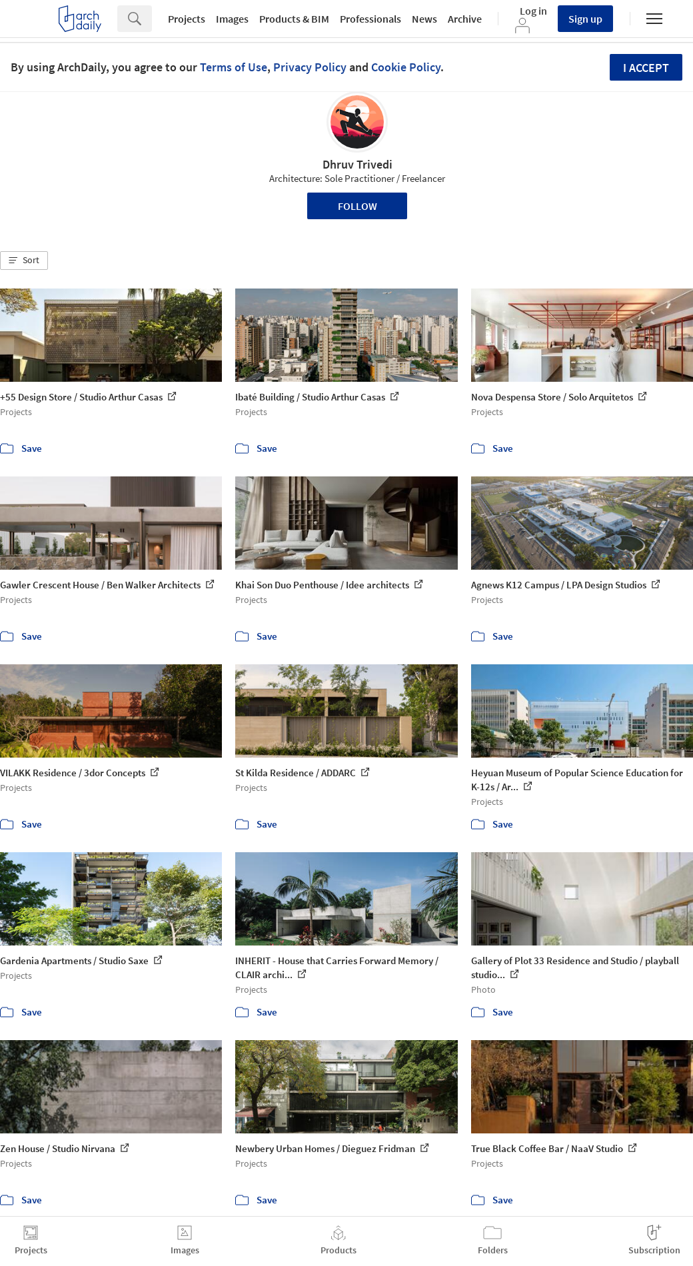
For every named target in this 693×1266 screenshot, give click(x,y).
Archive (465, 18)
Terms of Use (233, 67)
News (424, 18)
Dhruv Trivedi (357, 164)
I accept (646, 67)
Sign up (585, 18)
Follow (357, 206)
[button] (24, 260)
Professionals (370, 18)
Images (232, 18)
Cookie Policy (405, 67)
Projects (186, 18)
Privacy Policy (309, 67)
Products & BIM (294, 18)
